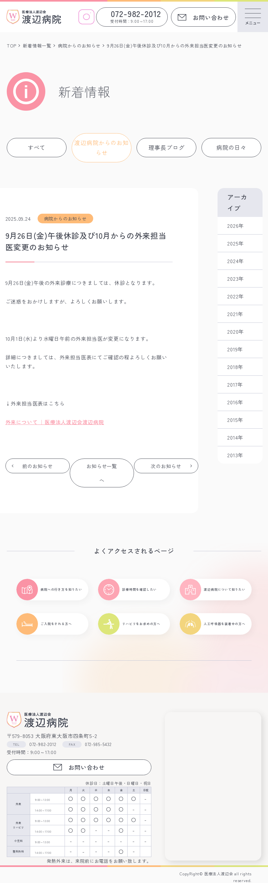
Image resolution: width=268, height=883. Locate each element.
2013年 (235, 455)
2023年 (235, 278)
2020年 (235, 331)
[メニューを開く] (252, 17)
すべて (37, 147)
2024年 (235, 261)
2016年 (235, 402)
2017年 (235, 384)
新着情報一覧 (37, 45)
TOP (11, 45)
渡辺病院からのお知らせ (101, 147)
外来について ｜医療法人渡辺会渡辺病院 (54, 422)
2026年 (235, 225)
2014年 (235, 437)
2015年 (235, 420)
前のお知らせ (37, 473)
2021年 (235, 314)
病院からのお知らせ (79, 45)
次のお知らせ (166, 473)
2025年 (235, 243)
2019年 (235, 349)
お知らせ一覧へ (101, 473)
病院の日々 (231, 147)
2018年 (235, 367)
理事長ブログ (166, 147)
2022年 (235, 296)
